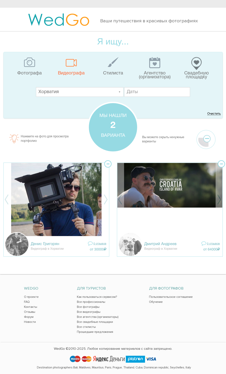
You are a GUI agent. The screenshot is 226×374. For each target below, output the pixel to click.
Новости (30, 322)
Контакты (30, 307)
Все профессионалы (91, 302)
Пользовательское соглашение (171, 297)
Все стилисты (86, 327)
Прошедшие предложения (95, 332)
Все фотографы (88, 307)
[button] (119, 92)
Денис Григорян (45, 244)
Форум (28, 317)
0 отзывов (99, 244)
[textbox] (79, 92)
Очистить (214, 114)
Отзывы (29, 312)
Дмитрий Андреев (160, 244)
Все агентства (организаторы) (97, 317)
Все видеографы (88, 312)
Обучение (156, 302)
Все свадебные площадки (95, 322)
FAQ (27, 302)
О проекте (31, 297)
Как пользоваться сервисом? (97, 297)
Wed (59, 19)
